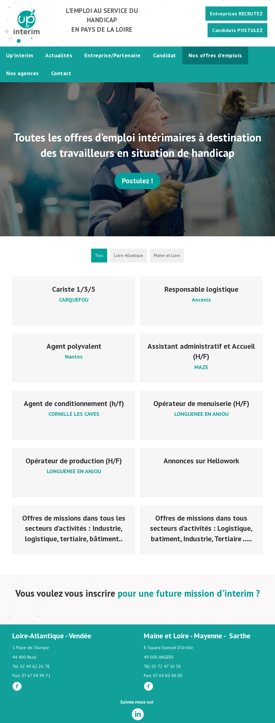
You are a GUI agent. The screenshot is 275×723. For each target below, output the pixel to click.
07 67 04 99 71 (36, 675)
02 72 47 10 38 (166, 666)
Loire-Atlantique (128, 255)
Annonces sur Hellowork (201, 459)
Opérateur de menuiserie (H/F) (201, 403)
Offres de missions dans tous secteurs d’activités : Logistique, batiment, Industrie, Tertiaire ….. (201, 526)
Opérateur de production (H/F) (74, 459)
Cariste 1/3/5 (73, 289)
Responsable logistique (201, 289)
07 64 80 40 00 (167, 675)
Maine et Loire (167, 255)
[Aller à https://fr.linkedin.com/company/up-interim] (137, 714)
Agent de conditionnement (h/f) (74, 403)
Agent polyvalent (74, 346)
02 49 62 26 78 (35, 666)
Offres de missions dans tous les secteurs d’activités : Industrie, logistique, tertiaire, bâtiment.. (73, 526)
